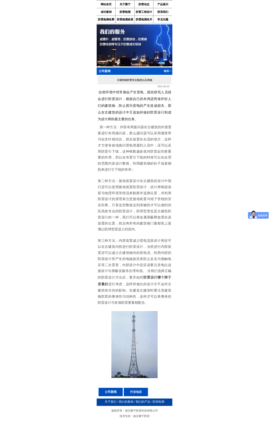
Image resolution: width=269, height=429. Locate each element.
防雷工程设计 (144, 11)
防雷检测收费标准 (106, 20)
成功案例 (106, 11)
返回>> (168, 71)
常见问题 (162, 19)
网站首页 (106, 4)
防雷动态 (143, 4)
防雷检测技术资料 (144, 20)
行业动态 (136, 391)
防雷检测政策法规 (125, 20)
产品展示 (162, 4)
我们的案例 (126, 401)
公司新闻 (111, 391)
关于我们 (110, 401)
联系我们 (162, 11)
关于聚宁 (125, 4)
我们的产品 (143, 401)
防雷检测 (125, 11)
